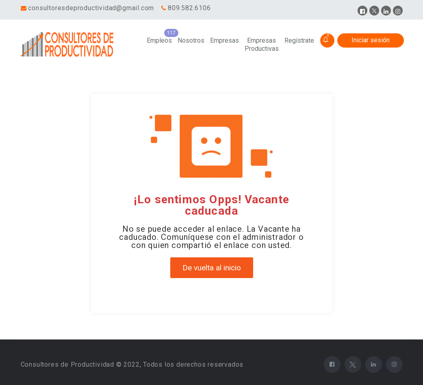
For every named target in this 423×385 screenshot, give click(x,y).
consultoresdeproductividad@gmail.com (91, 8)
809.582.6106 (189, 8)
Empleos (159, 40)
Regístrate (299, 40)
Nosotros (191, 40)
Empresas (224, 40)
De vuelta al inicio (211, 267)
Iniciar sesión (370, 40)
